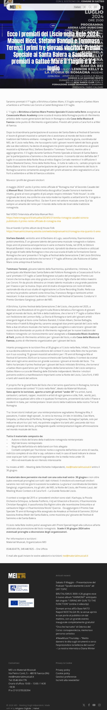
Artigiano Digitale (23, 708)
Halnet (36, 708)
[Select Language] (79, 7)
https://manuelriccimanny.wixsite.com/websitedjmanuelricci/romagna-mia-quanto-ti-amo (53, 231)
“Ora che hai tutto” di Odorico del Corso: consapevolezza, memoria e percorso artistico (74, 630)
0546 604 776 (20, 680)
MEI (53, 25)
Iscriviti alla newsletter (68, 680)
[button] (95, 7)
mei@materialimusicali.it (78, 467)
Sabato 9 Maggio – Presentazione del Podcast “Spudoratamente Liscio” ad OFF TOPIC (76, 586)
